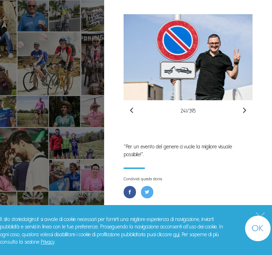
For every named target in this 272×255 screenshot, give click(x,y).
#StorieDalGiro (52, 9)
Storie (25, 79)
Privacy (47, 242)
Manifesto (32, 95)
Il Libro (26, 112)
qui (176, 234)
